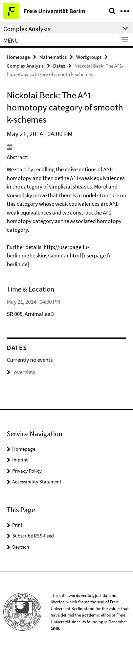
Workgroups (89, 57)
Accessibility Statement (36, 481)
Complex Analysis (25, 65)
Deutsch (20, 547)
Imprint (20, 459)
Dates (59, 65)
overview (21, 372)
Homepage (18, 57)
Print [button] (17, 525)
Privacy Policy (27, 471)
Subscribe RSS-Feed (33, 535)
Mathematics (53, 57)
